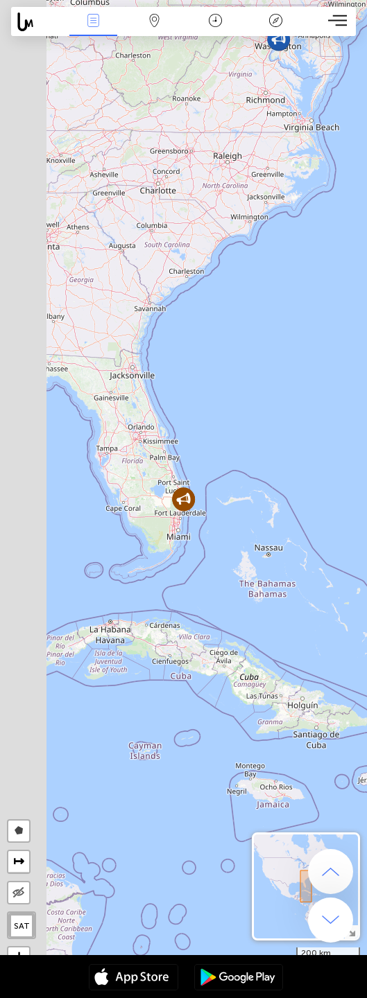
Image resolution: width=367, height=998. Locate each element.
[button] (278, 39)
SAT (22, 926)
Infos (93, 21)
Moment (215, 21)
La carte (154, 21)
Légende (276, 21)
